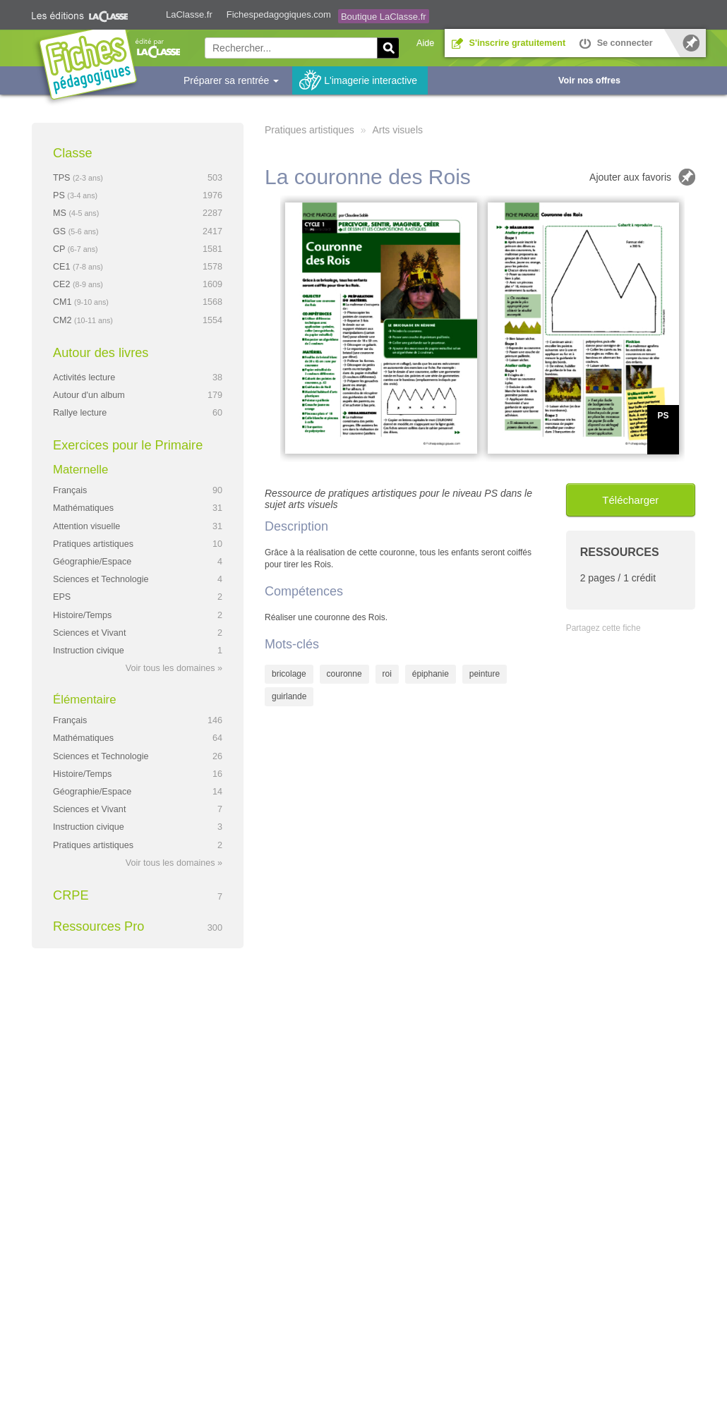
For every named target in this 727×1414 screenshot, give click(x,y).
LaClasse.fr (189, 14)
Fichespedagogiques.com (279, 14)
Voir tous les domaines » (174, 668)
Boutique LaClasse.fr (383, 16)
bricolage (289, 674)
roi (387, 674)
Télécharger (630, 500)
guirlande (289, 696)
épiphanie (430, 674)
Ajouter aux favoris (630, 177)
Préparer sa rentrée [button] (231, 80)
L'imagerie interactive (370, 80)
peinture (484, 674)
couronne (344, 674)
